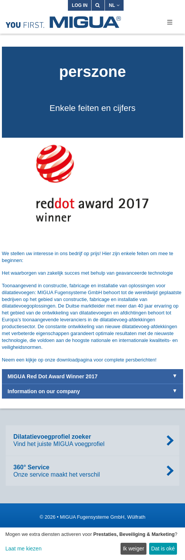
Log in (79, 5)
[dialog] (92, 543)
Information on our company (44, 391)
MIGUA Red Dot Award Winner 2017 (53, 376)
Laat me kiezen (23, 548)
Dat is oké (163, 548)
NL (114, 5)
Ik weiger (133, 548)
